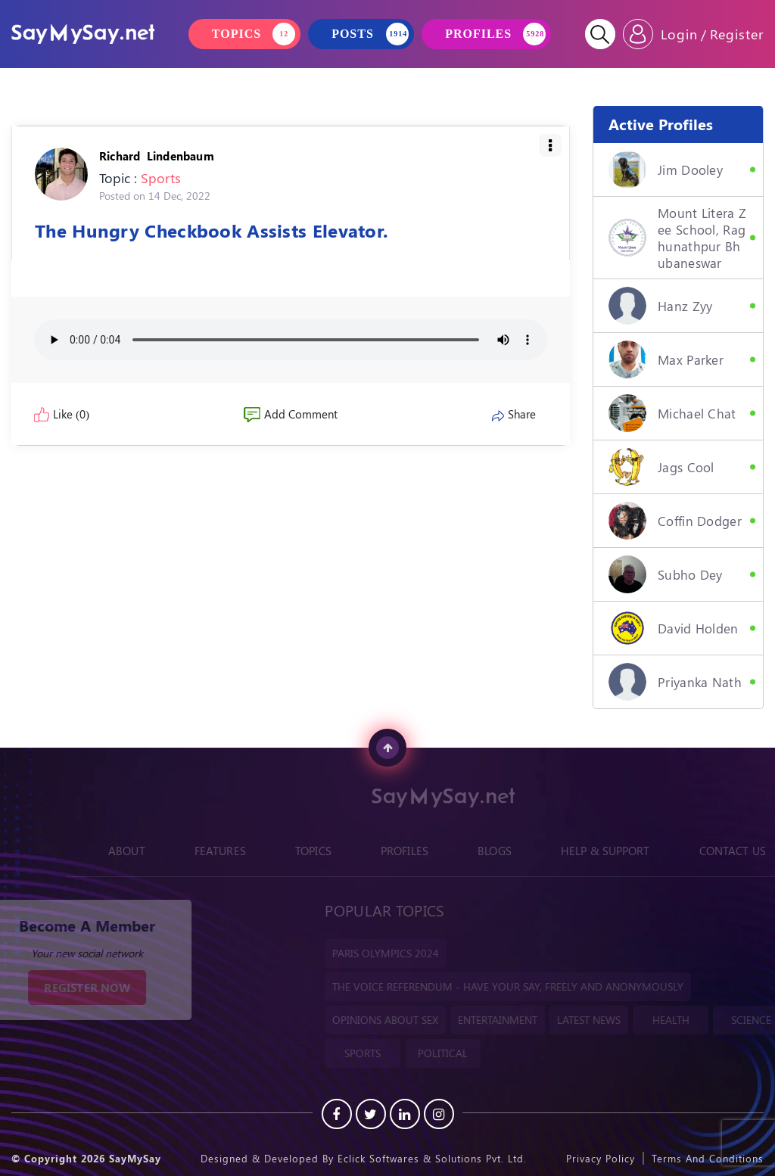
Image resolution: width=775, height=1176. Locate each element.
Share (514, 414)
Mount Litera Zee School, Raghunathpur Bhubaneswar (677, 237)
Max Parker (666, 359)
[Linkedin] (405, 1114)
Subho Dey (665, 574)
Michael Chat (672, 413)
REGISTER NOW (75, 987)
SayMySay (135, 1158)
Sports (161, 178)
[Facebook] (337, 1114)
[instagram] (439, 1114)
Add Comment (291, 414)
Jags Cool (661, 467)
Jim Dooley (665, 169)
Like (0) (61, 414)
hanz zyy (660, 306)
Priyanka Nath (675, 682)
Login (679, 34)
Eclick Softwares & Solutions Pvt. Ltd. (432, 1158)
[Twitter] (371, 1114)
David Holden (673, 628)
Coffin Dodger (675, 521)
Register (737, 34)
